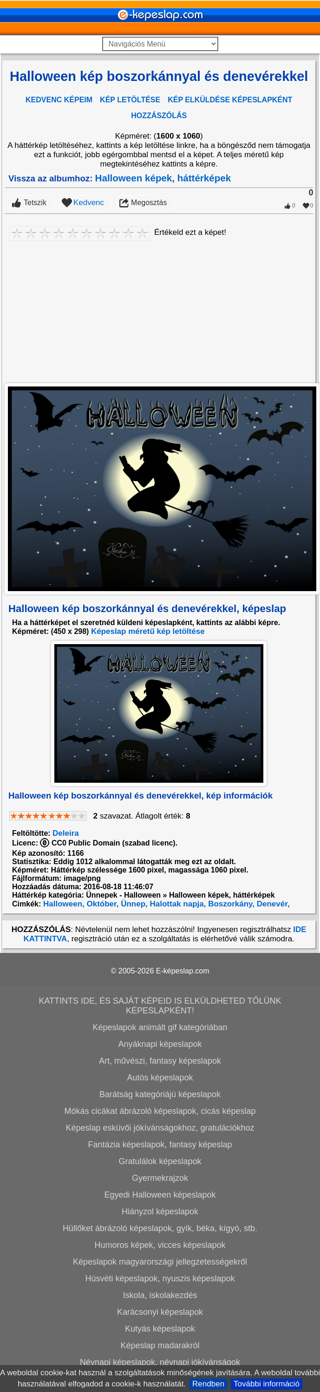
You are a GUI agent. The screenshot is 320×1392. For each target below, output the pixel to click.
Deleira (65, 833)
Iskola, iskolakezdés (160, 1295)
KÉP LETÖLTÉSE (130, 100)
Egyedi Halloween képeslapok (160, 1194)
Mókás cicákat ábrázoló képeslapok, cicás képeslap (159, 1111)
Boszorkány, (230, 903)
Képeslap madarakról (159, 1345)
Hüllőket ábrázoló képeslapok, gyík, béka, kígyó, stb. (160, 1228)
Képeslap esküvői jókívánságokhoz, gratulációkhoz (159, 1127)
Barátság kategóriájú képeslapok (160, 1094)
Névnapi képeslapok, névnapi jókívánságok (160, 1362)
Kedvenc (88, 202)
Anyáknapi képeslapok (160, 1044)
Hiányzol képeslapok (160, 1211)
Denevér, (272, 903)
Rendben (208, 1383)
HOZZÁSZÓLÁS (159, 116)
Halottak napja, (177, 903)
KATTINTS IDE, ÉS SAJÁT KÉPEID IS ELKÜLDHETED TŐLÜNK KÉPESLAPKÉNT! (160, 1005)
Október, (102, 903)
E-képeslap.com (182, 971)
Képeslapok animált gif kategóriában (159, 1027)
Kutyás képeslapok (160, 1328)
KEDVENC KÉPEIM (59, 100)
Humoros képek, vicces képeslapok (159, 1245)
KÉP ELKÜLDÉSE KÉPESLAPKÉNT (230, 100)
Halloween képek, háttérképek (163, 178)
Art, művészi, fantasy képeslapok (160, 1061)
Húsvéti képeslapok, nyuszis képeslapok (160, 1278)
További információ (267, 1383)
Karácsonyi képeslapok (160, 1312)
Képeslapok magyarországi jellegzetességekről (160, 1261)
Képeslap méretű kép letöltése (148, 631)
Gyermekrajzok (160, 1178)
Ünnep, (132, 903)
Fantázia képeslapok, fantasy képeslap (160, 1144)
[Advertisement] (159, 310)
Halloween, (63, 903)
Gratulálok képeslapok (159, 1161)
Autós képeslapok (160, 1077)
